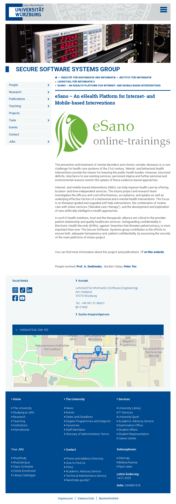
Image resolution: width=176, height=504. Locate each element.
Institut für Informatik (135, 77)
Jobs (12, 141)
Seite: (120, 485)
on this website (154, 252)
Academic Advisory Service (135, 421)
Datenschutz (86, 498)
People (13, 85)
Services (123, 399)
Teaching (15, 106)
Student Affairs (127, 430)
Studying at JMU (22, 413)
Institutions (19, 426)
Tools (12, 120)
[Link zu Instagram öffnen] (15, 290)
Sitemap (123, 458)
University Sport (128, 417)
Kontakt (83, 280)
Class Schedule (22, 467)
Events (13, 127)
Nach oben (124, 467)
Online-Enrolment (23, 471)
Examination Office (130, 426)
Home (16, 399)
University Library (129, 408)
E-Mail (84, 307)
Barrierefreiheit (108, 498)
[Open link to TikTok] (22, 290)
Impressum (65, 498)
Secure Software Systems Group (68, 69)
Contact (14, 134)
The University (21, 408)
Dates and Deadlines (78, 417)
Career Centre (126, 439)
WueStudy (18, 458)
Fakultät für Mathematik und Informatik (88, 77)
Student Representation (133, 434)
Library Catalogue (23, 476)
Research (15, 92)
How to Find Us (74, 463)
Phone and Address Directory (83, 459)
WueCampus (20, 463)
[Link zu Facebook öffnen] (15, 298)
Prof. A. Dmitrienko (89, 266)
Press (68, 467)
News (68, 408)
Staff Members (74, 430)
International (20, 430)
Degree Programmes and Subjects (87, 421)
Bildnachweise (127, 463)
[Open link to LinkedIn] (30, 290)
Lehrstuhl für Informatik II (76, 81)
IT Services (125, 413)
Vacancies (72, 426)
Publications (17, 99)
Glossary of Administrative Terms (86, 434)
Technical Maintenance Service (85, 476)
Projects (14, 113)
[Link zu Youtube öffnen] (22, 298)
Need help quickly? (77, 480)
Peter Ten (130, 266)
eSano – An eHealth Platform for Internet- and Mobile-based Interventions (109, 85)
